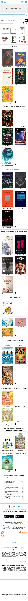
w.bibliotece (7, 527)
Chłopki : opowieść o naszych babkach (11, 487)
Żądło (6, 492)
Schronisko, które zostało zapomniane (11, 491)
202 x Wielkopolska (8, 483)
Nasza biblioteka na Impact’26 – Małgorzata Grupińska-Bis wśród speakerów (13, 548)
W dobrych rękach (8, 499)
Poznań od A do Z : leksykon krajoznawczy (12, 480)
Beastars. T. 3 (7, 501)
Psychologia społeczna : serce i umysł (11, 478)
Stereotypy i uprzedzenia (9, 482)
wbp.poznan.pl (5, 557)
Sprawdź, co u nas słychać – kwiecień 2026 (13, 565)
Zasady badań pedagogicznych (10, 481)
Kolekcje (11, 23)
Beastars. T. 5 (7, 497)
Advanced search (4, 23)
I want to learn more (8, 595)
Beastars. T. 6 (7, 498)
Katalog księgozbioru (12, 16)
